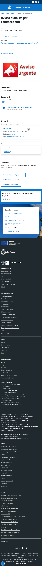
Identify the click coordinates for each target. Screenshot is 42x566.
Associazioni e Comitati (7, 378)
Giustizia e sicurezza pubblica (9, 317)
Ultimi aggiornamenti (7, 481)
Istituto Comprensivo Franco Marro (10, 533)
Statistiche (4, 484)
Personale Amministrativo (8, 284)
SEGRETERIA (7, 128)
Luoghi (3, 365)
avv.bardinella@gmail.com (12, 436)
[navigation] (3, 7)
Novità (7, 13)
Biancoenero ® (10, 562)
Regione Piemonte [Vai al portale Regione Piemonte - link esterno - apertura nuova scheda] (6, 2)
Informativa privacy (6, 470)
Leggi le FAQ (4, 454)
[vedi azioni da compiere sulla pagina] (13, 36)
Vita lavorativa (5, 333)
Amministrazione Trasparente (9, 446)
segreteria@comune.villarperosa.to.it (16, 136)
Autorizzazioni (5, 307)
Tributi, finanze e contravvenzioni (10, 328)
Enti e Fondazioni (6, 282)
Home (2, 13)
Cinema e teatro (5, 345)
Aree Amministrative (6, 274)
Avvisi (2, 353)
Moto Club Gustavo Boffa (8, 535)
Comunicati (4, 350)
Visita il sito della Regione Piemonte (11, 495)
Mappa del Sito (5, 486)
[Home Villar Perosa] (18, 7)
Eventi (3, 362)
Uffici (2, 276)
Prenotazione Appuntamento (9, 457)
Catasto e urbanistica (7, 309)
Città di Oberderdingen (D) (8, 503)
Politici (3, 287)
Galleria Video (5, 373)
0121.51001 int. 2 (13, 135)
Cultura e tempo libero (7, 312)
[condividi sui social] (5, 36)
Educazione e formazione (8, 315)
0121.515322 (7, 389)
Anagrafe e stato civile (7, 301)
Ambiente (3, 299)
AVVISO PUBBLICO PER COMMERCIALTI (19, 108)
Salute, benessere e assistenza (9, 325)
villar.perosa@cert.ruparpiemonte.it (14, 395)
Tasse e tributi (5, 348)
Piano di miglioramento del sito (9, 452)
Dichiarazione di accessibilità (9, 449)
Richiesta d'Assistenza (7, 462)
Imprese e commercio (7, 320)
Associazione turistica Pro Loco (9, 522)
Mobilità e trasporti (6, 323)
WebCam (3, 527)
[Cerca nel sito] (37, 7)
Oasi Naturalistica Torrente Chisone (10, 530)
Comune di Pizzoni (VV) (7, 501)
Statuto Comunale (6, 468)
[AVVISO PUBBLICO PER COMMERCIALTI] (4, 108)
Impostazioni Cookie (6, 476)
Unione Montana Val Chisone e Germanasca (13, 517)
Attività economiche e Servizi (9, 375)
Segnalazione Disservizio (8, 460)
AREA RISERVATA (20, 564)
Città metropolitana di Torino (9, 498)
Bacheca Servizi (5, 465)
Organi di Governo (6, 271)
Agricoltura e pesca (6, 296)
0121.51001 (6, 387)
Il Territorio (4, 367)
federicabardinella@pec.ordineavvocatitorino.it (16, 438)
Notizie (12, 13)
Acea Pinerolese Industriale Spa (9, 509)
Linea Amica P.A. (5, 514)
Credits (3, 478)
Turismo (3, 331)
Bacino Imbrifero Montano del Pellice (11, 519)
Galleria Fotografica (6, 370)
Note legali (4, 473)
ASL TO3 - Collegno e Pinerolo (9, 511)
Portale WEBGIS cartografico (9, 525)
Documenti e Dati (6, 279)
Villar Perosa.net (5, 506)
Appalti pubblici (5, 304)
